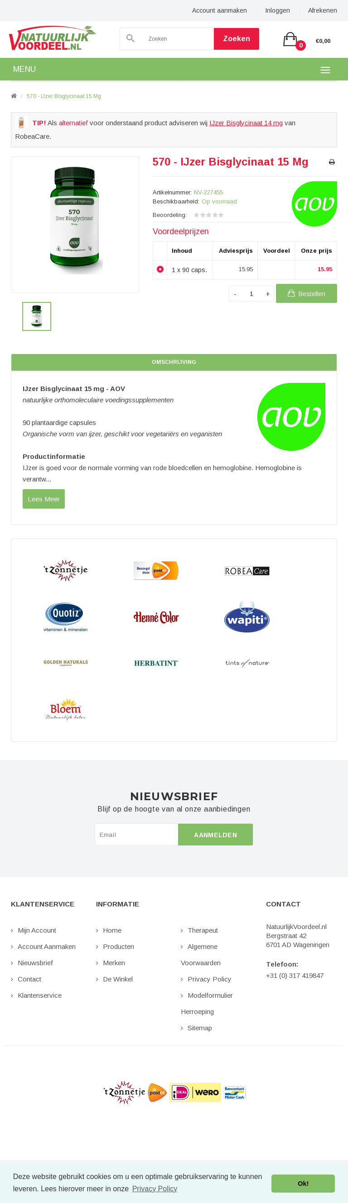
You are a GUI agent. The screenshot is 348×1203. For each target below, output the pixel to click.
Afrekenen (322, 10)
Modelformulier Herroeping (207, 1003)
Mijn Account (37, 930)
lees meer (44, 499)
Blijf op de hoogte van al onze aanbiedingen (173, 809)
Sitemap (200, 1028)
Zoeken (236, 38)
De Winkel (118, 979)
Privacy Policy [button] (155, 1189)
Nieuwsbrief (35, 963)
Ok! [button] (303, 1183)
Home (112, 930)
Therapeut (203, 930)
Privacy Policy (210, 979)
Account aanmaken (219, 10)
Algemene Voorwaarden (201, 955)
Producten (118, 946)
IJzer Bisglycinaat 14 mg (246, 123)
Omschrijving (174, 362)
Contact (29, 979)
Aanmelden (215, 835)
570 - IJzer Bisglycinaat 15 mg (64, 96)
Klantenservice (40, 995)
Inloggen (277, 10)
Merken (114, 963)
